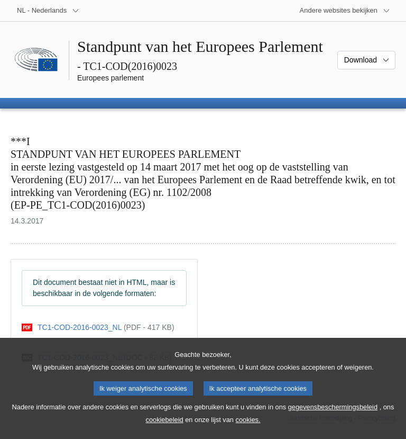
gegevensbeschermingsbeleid (332, 418)
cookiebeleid (164, 430)
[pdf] (98, 327)
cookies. (248, 430)
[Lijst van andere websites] (344, 10)
